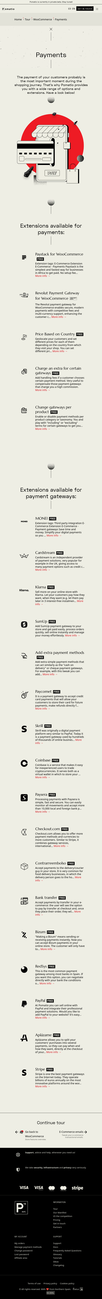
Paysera (41, 794)
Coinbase (42, 760)
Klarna (40, 587)
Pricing (56, 1219)
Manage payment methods (28, 1247)
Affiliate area (20, 1257)
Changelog (58, 1265)
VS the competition (62, 1216)
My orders (19, 1243)
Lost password (21, 1254)
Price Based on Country (55, 334)
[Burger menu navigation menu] (97, 8)
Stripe (40, 1069)
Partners (57, 1227)
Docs (55, 1247)
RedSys (41, 966)
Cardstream (45, 552)
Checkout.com (47, 828)
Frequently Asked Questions (67, 1250)
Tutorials (57, 1257)
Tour (27, 19)
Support (57, 1243)
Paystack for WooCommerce (59, 254)
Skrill (39, 725)
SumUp (41, 621)
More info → (42, 276)
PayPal (40, 1000)
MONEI (41, 518)
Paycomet (43, 691)
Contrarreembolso (50, 863)
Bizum (40, 931)
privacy (68, 1167)
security (38, 1167)
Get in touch (59, 1223)
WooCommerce (42, 19)
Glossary (57, 1254)
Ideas (56, 1261)
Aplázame (43, 1035)
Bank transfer (46, 897)
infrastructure (51, 1167)
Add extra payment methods (59, 652)
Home (18, 19)
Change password (23, 1250)
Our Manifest (59, 1212)
